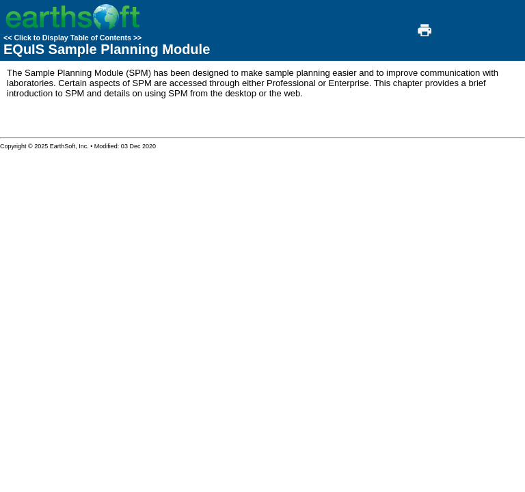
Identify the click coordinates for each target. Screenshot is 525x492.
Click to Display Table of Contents (72, 37)
